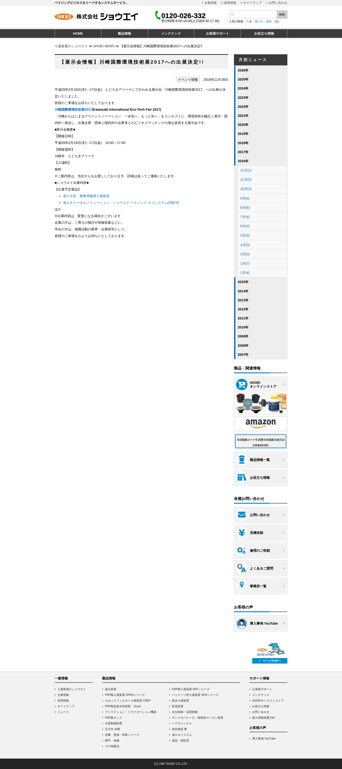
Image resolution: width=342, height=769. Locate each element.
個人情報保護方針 (263, 717)
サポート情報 (259, 678)
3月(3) (245, 254)
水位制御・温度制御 (185, 712)
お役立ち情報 (260, 706)
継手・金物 (112, 740)
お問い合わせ (278, 3)
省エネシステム (182, 734)
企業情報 (210, 3)
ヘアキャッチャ (182, 723)
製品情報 (108, 678)
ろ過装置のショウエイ (71, 46)
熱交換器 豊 (179, 729)
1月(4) (245, 273)
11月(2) (246, 179)
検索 (282, 14)
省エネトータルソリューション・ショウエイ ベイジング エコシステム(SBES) (121, 202)
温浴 (269, 21)
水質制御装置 (113, 723)
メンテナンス (260, 695)
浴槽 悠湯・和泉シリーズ (122, 734)
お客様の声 (257, 728)
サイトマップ (252, 3)
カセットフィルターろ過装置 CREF (128, 700)
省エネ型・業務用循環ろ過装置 (86, 196)
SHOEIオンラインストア (268, 700)
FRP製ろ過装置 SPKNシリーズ (125, 695)
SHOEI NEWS (103, 46)
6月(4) (245, 226)
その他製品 (112, 746)
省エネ (259, 21)
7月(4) (245, 217)
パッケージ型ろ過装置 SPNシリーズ (195, 695)
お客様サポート (262, 689)
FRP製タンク (113, 717)
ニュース (63, 712)
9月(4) (245, 198)
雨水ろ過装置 (180, 700)
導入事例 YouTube (264, 738)
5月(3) (245, 235)
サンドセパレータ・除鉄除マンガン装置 (197, 717)
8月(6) (245, 207)
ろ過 (249, 21)
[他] (277, 21)
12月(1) (246, 170)
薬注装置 (110, 689)
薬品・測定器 (180, 740)
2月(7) (245, 263)
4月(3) (245, 245)
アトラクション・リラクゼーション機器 (130, 712)
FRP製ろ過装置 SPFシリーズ (191, 689)
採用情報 (230, 3)
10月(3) (246, 189)
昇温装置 (177, 706)
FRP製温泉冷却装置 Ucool (123, 706)
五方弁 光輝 (112, 729)
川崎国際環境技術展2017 (73, 109)
